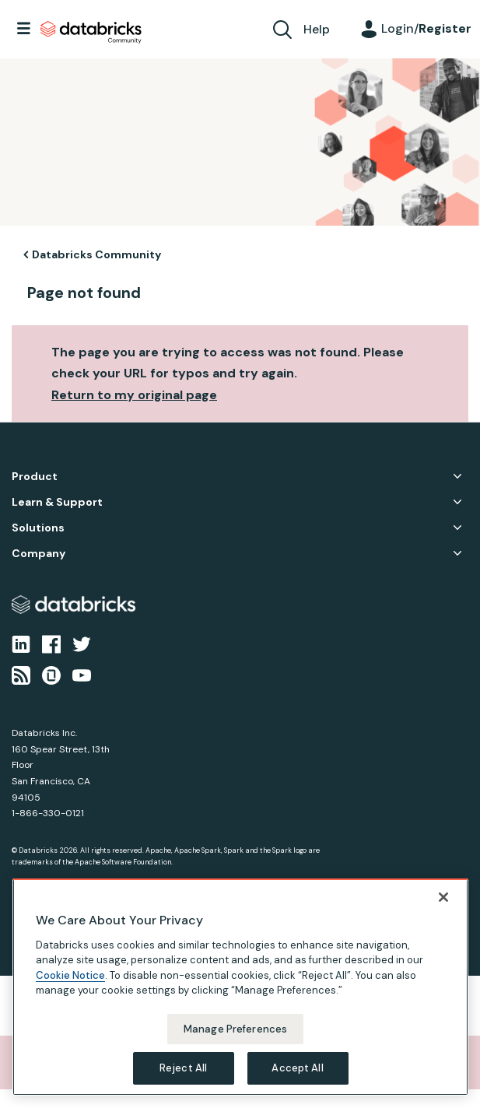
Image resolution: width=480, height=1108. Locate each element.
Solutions (38, 528)
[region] (240, 994)
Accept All (297, 1075)
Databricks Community (91, 32)
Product (35, 476)
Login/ (426, 28)
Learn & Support (57, 502)
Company (38, 553)
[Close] (443, 904)
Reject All (183, 1075)
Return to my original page (134, 395)
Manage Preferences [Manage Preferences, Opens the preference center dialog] (235, 1036)
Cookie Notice (70, 982)
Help (316, 29)
